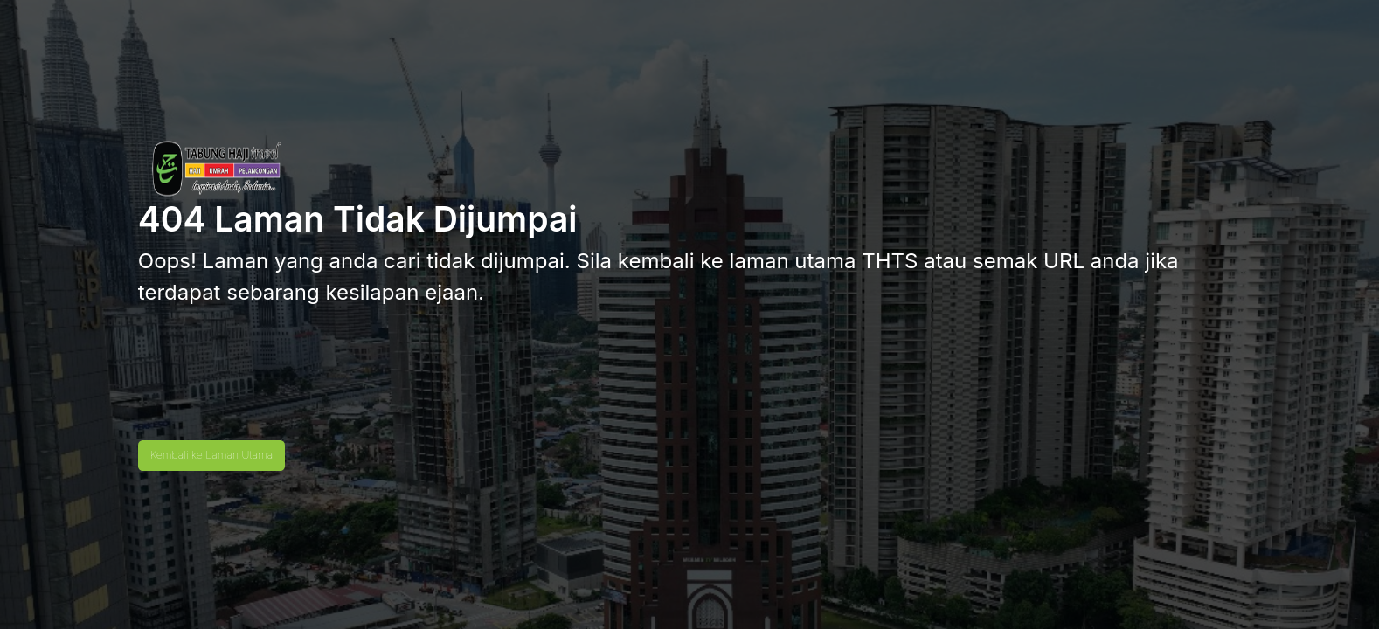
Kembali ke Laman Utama (211, 454)
